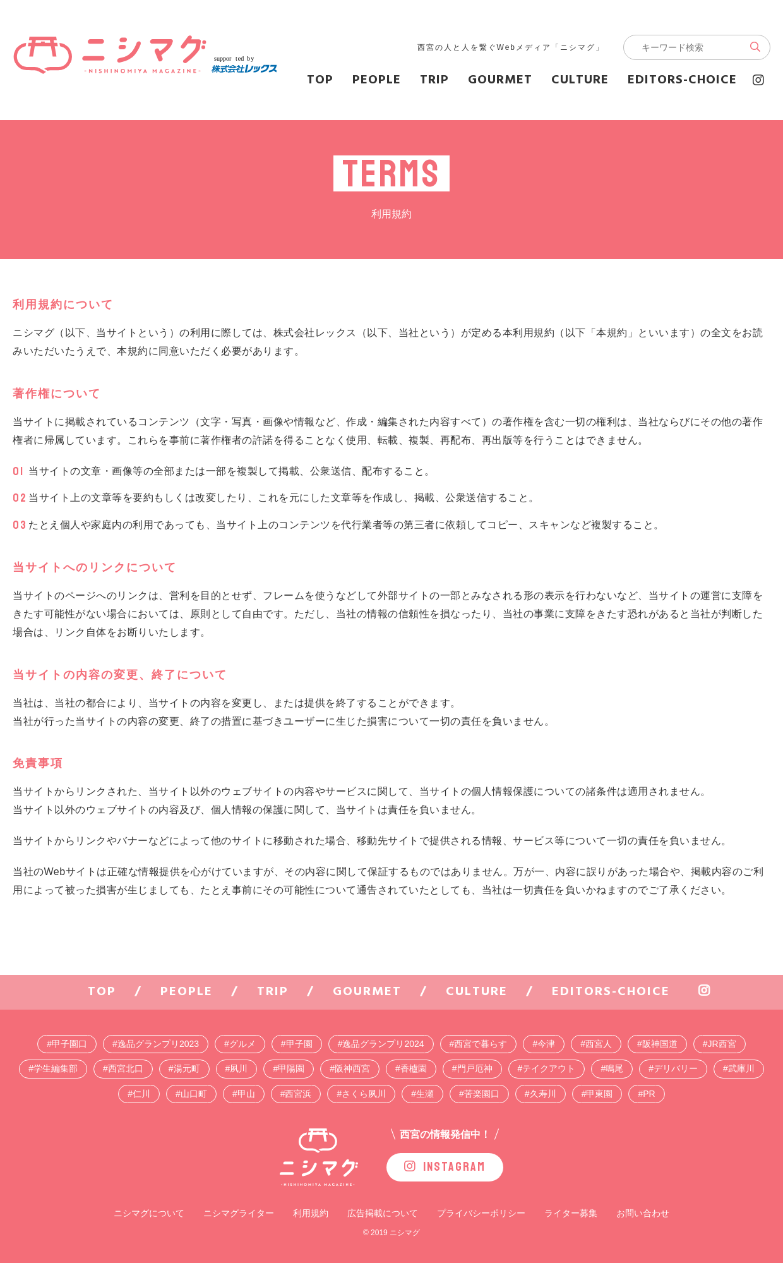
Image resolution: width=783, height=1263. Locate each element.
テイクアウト (548, 1068)
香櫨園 (413, 1068)
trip (434, 80)
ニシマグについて (149, 1213)
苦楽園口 (481, 1094)
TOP (320, 80)
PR (649, 1094)
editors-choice (682, 80)
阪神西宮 (352, 1068)
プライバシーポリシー (481, 1213)
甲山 (246, 1094)
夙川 (239, 1068)
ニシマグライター (238, 1213)
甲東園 (599, 1094)
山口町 (194, 1094)
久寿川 (543, 1094)
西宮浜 (298, 1094)
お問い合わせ (642, 1213)
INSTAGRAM (445, 1167)
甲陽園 (291, 1068)
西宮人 (598, 1044)
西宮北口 (125, 1068)
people (376, 80)
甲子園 (299, 1044)
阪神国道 (660, 1044)
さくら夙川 (364, 1094)
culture (580, 80)
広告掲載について (382, 1213)
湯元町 (187, 1068)
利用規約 (310, 1213)
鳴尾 (614, 1068)
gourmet (500, 80)
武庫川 (741, 1068)
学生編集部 (55, 1068)
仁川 (141, 1094)
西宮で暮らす (480, 1044)
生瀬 (425, 1094)
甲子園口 (69, 1044)
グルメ (242, 1044)
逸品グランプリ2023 (158, 1044)
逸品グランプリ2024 (383, 1044)
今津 (546, 1044)
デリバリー (676, 1068)
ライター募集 (570, 1213)
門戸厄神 (475, 1068)
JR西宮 (722, 1044)
